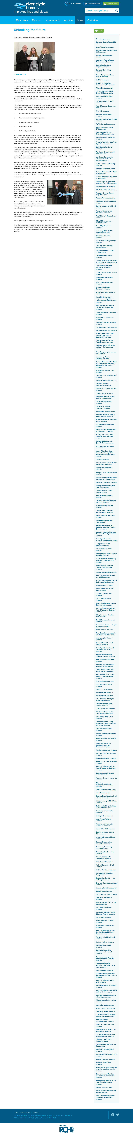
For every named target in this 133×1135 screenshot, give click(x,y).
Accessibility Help (92, 4)
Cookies (35, 1112)
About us (68, 20)
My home (36, 20)
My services (22, 20)
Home (16, 1112)
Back (98, 31)
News (80, 20)
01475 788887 (72, 4)
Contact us (92, 20)
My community (53, 20)
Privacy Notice (25, 1112)
